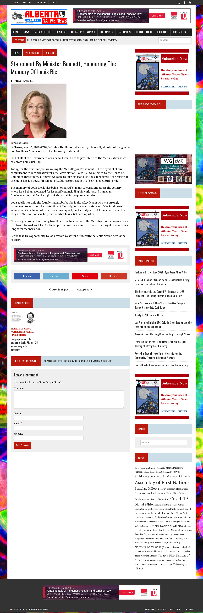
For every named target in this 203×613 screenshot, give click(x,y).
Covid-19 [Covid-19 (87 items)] (179, 499)
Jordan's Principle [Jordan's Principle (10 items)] (172, 522)
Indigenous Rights (20, 329)
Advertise (41, 2)
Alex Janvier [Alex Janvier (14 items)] (174, 472)
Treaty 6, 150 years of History (150, 315)
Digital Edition (143, 32)
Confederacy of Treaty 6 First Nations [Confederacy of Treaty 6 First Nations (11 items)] (168, 493)
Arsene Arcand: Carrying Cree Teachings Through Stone (162, 335)
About (15, 2)
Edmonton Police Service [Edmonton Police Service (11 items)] (146, 509)
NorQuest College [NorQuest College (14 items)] (171, 543)
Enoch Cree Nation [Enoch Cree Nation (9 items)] (143, 513)
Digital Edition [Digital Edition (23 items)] (145, 505)
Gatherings (123, 32)
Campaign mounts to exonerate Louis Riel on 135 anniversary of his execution (23, 344)
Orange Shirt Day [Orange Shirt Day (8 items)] (154, 552)
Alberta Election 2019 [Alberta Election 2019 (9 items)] (156, 468)
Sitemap (189, 609)
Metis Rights (26, 332)
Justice (14, 332)
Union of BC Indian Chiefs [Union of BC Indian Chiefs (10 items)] (161, 565)
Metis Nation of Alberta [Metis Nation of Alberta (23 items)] (167, 526)
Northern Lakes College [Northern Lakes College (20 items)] (150, 547)
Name (17, 413)
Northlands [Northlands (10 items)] (170, 547)
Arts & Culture (42, 32)
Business (61, 32)
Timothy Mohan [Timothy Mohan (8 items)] (184, 552)
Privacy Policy (176, 609)
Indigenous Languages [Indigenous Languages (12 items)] (166, 517)
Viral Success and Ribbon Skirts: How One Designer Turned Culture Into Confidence (160, 306)
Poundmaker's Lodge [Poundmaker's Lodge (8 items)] (169, 552)
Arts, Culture (32, 53)
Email (16, 423)
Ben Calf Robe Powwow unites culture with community (162, 366)
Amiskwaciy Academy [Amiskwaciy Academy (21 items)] (148, 477)
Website (18, 433)
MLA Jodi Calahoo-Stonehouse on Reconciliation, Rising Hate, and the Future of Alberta (162, 282)
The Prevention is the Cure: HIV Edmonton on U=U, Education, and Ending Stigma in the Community (160, 294)
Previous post (59, 289)
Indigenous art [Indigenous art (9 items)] (149, 518)
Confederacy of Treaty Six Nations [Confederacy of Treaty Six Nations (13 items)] (152, 499)
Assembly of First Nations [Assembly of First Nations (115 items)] (162, 483)
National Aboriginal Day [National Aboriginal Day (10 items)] (160, 530)
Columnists (105, 32)
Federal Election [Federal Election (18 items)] (161, 513)
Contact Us (179, 32)
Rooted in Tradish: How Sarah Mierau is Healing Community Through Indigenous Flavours (158, 356)
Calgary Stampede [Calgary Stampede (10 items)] (143, 493)
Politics (21, 335)
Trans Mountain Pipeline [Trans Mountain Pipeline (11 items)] (146, 556)
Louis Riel (28, 80)
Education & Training (82, 32)
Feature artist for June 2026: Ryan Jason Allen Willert (162, 273)
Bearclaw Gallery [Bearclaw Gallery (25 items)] (146, 489)
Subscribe (27, 2)
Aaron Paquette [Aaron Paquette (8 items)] (141, 468)
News (26, 32)
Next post (84, 289)
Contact (55, 2)
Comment (19, 388)
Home (15, 32)
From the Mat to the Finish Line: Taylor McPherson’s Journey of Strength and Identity (161, 344)
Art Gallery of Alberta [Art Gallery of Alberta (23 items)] (177, 477)
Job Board (162, 32)
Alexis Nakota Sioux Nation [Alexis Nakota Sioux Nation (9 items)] (155, 472)
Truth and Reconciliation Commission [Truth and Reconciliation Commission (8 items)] (159, 561)
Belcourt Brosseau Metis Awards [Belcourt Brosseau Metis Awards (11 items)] (173, 489)
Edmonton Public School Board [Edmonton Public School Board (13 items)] (175, 509)
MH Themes (44, 609)
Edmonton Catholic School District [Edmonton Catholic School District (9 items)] (169, 505)
